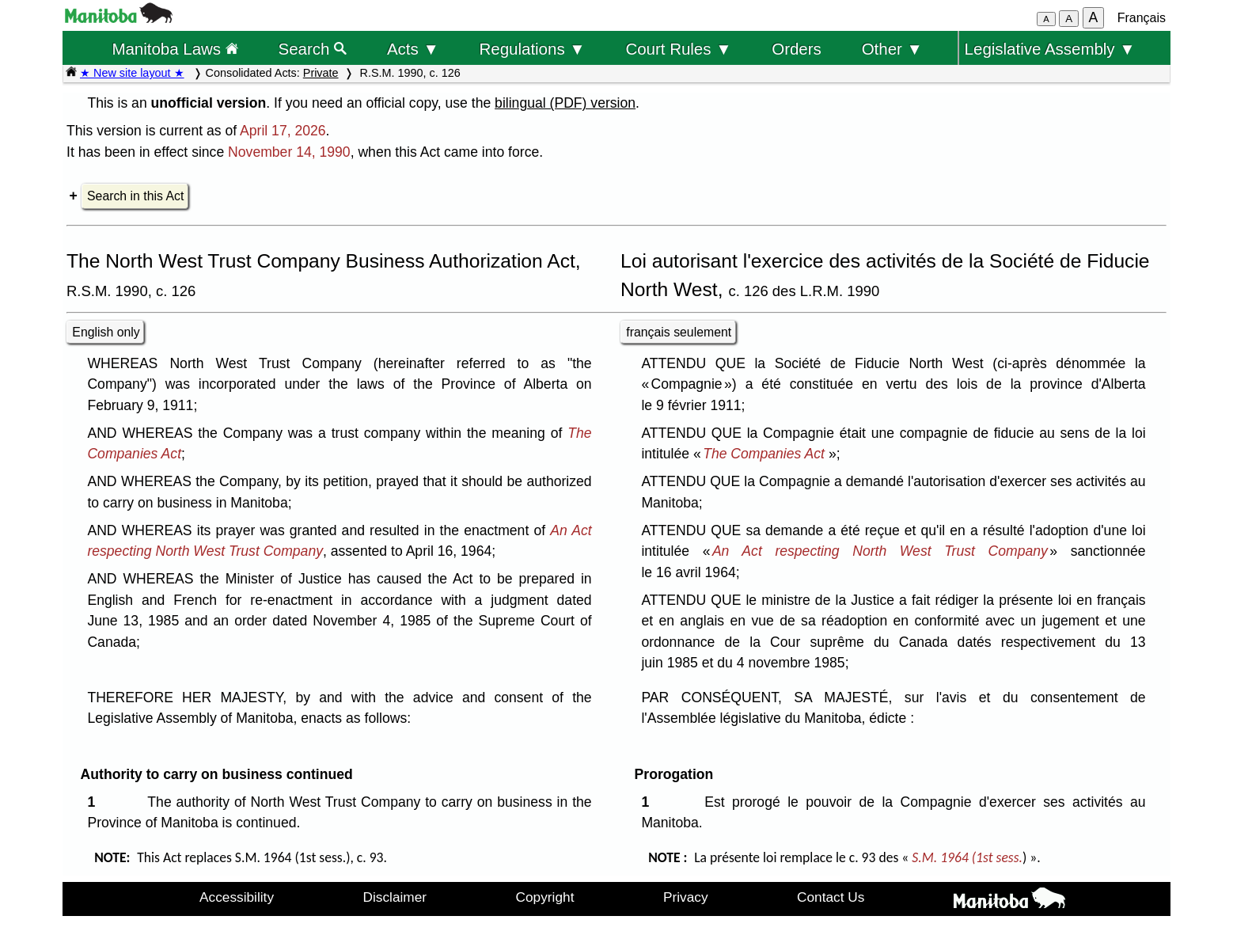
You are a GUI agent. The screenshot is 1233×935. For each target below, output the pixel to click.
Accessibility (236, 897)
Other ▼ (892, 49)
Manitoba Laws (174, 49)
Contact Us (830, 897)
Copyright (545, 897)
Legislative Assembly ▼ (1050, 49)
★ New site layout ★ (132, 73)
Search (313, 49)
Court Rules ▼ (678, 49)
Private (321, 73)
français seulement (678, 332)
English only (105, 332)
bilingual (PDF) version (565, 103)
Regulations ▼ (533, 49)
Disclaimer (395, 897)
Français (1141, 18)
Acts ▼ (413, 49)
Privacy (685, 897)
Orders (796, 49)
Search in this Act (135, 196)
